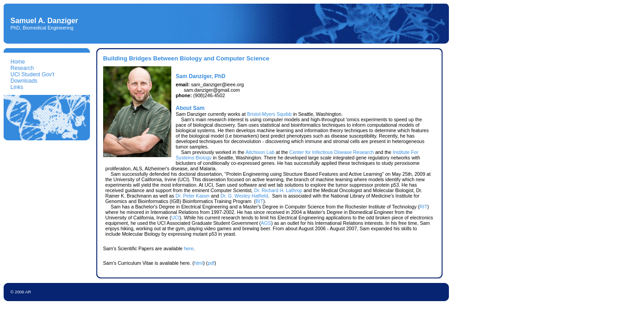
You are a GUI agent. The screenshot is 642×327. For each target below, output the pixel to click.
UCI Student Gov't (32, 74)
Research (22, 68)
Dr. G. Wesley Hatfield (244, 195)
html (198, 263)
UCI (175, 217)
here (189, 248)
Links (16, 87)
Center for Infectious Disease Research (331, 152)
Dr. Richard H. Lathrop (278, 190)
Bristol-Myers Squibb (269, 114)
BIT (260, 201)
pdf (211, 263)
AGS (266, 223)
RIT (423, 206)
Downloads (23, 81)
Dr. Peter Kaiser (192, 195)
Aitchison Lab (259, 152)
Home (17, 62)
